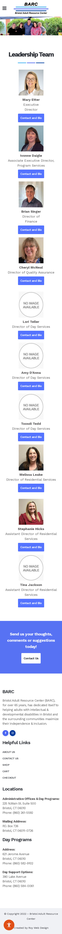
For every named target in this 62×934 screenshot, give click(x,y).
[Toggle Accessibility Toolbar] (9, 925)
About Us (8, 752)
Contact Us (31, 658)
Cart (5, 771)
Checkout (9, 777)
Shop (5, 764)
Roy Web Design (38, 927)
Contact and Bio (31, 118)
